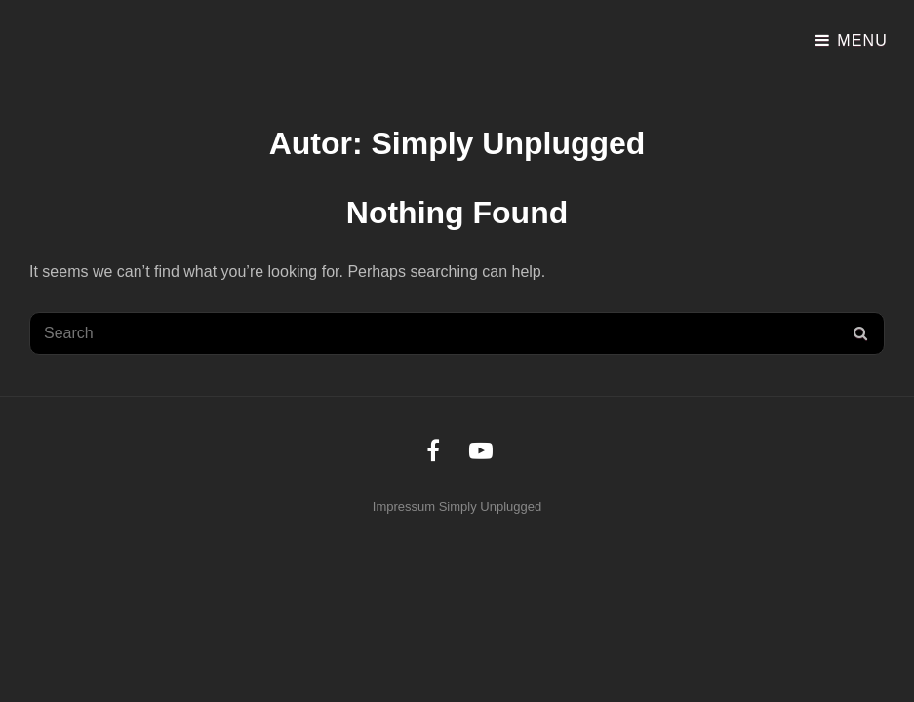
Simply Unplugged (490, 506)
